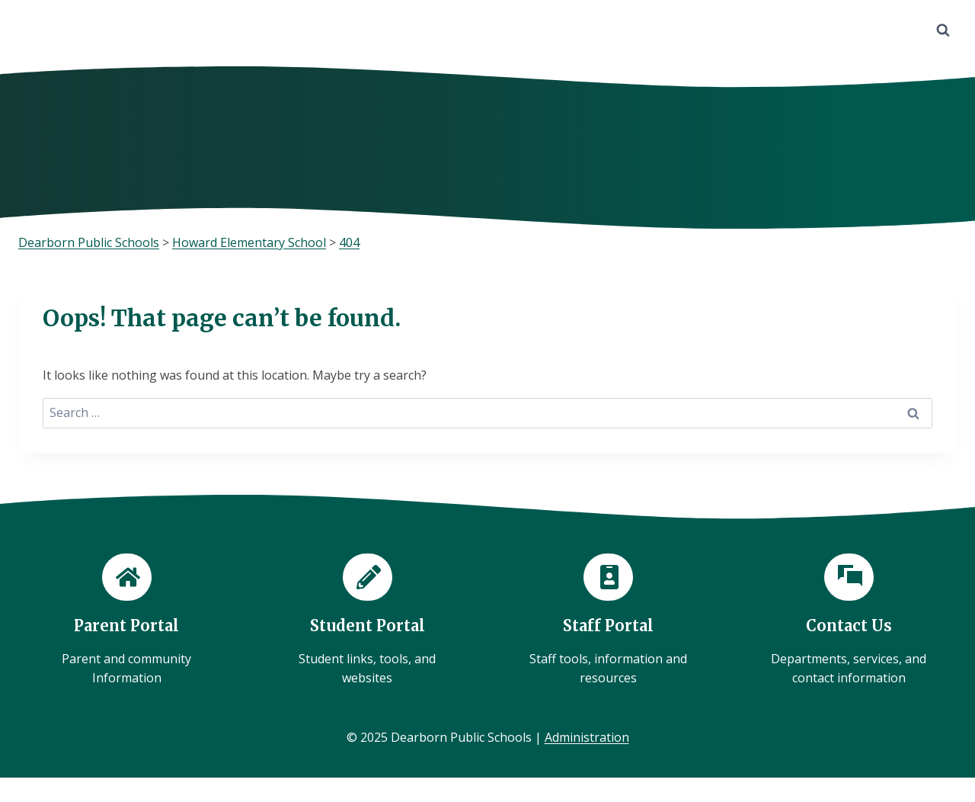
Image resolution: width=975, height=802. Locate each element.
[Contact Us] (848, 621)
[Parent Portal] (126, 621)
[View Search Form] (943, 30)
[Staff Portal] (608, 621)
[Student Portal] (367, 621)
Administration (587, 737)
